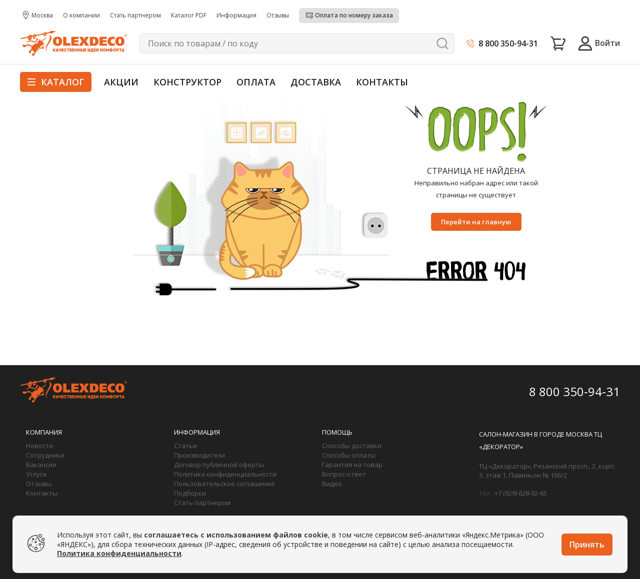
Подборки (190, 493)
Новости (39, 445)
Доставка (315, 82)
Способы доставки (352, 445)
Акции (121, 82)
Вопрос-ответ (344, 474)
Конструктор (188, 82)
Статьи (185, 445)
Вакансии (41, 464)
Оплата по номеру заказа (354, 15)
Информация (197, 432)
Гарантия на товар (352, 464)
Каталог (56, 82)
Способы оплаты (349, 455)
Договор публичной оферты (219, 464)
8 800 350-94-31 (508, 43)
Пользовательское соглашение (224, 483)
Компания (44, 432)
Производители (199, 455)
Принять (587, 544)
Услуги (36, 474)
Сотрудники (45, 455)
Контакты (382, 82)
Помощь (337, 432)
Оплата (256, 82)
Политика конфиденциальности (225, 474)
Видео (332, 483)
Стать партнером (202, 502)
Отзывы (39, 483)
